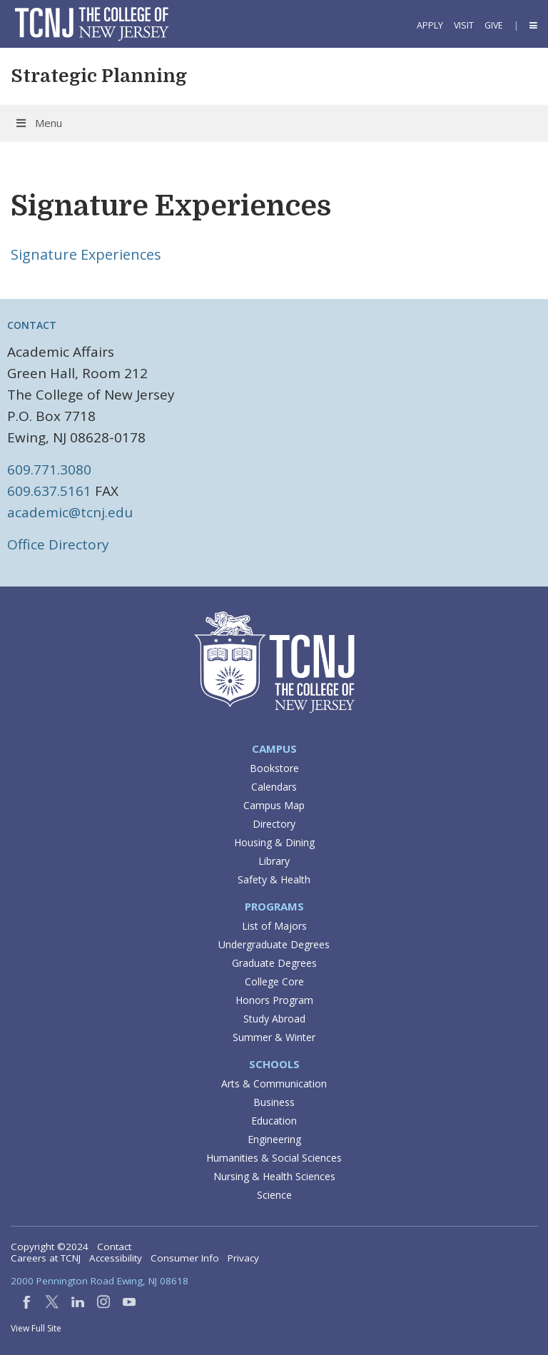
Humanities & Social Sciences (274, 1157)
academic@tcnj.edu (70, 512)
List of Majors (274, 926)
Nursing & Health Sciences (274, 1176)
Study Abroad (274, 1018)
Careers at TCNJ (46, 1258)
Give (493, 25)
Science (274, 1195)
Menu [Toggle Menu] (38, 123)
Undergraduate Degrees (274, 944)
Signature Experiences (86, 254)
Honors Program (274, 1000)
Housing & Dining (274, 842)
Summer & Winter (274, 1037)
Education (274, 1120)
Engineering (274, 1139)
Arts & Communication (274, 1083)
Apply (430, 25)
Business (274, 1102)
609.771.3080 (49, 469)
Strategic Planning (99, 76)
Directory (274, 824)
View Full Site (36, 1328)
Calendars (274, 786)
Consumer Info (185, 1258)
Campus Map (274, 805)
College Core (274, 981)
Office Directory (58, 544)
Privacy (243, 1258)
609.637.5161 (49, 491)
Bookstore (274, 768)
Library (274, 861)
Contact (114, 1246)
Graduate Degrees (274, 963)
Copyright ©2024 (49, 1246)
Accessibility (115, 1258)
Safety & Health (274, 879)
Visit (464, 25)
